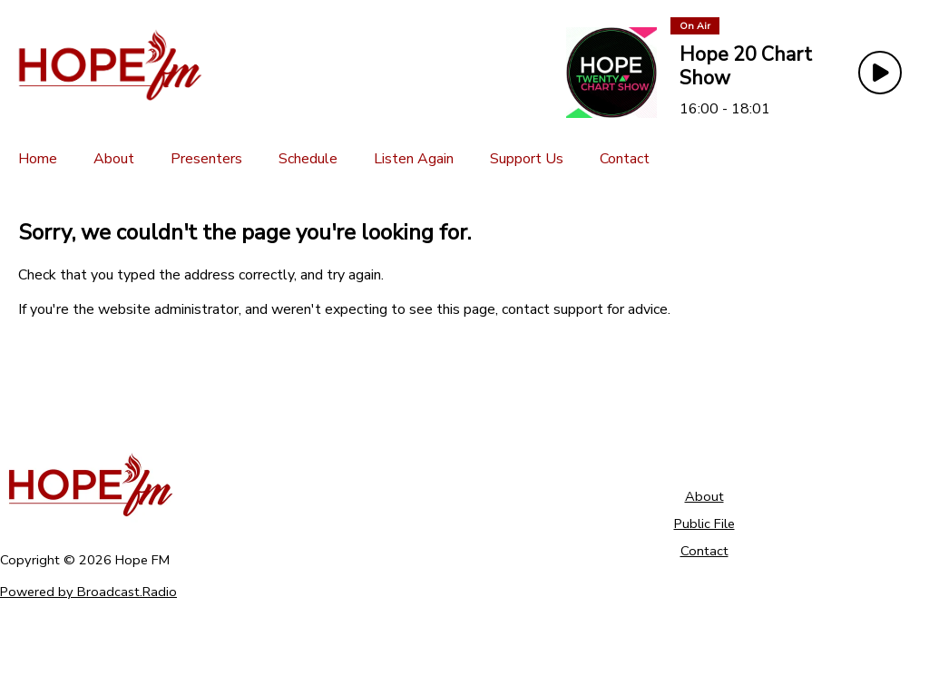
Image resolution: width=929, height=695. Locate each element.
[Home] (37, 158)
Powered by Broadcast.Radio (88, 591)
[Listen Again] (414, 158)
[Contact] (625, 158)
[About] (113, 158)
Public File (704, 523)
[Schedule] (308, 158)
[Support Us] (527, 158)
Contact (704, 551)
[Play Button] (880, 72)
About (704, 496)
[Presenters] (206, 158)
